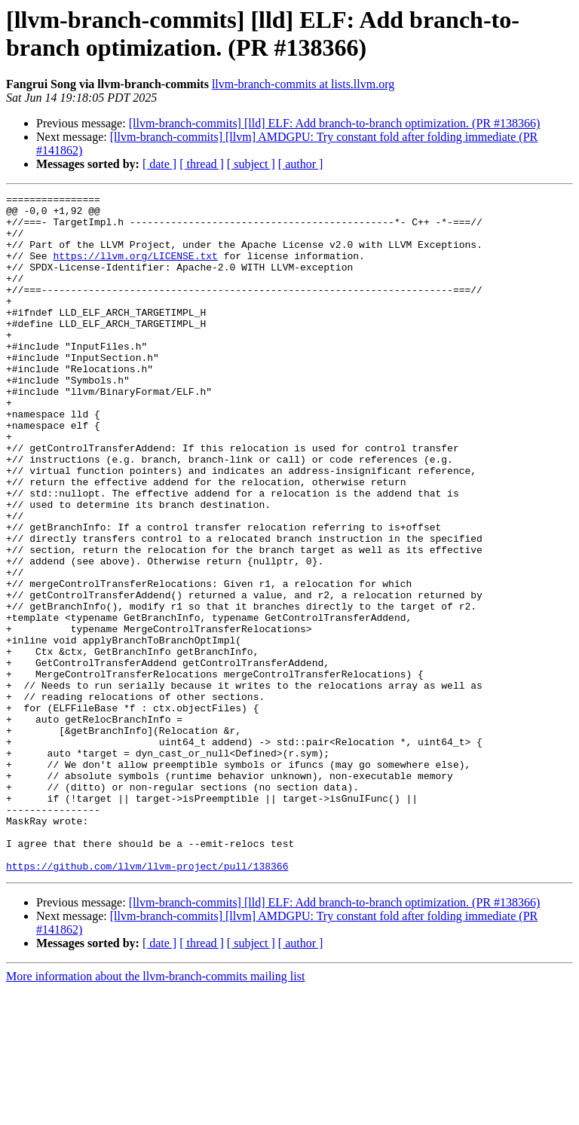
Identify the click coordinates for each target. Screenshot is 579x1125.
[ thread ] (201, 163)
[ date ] (159, 163)
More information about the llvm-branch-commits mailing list (155, 1111)
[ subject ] (251, 163)
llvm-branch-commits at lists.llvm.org (303, 84)
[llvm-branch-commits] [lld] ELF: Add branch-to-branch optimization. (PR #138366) (335, 123)
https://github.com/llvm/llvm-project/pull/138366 (147, 1001)
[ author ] (300, 163)
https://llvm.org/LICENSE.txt (135, 269)
